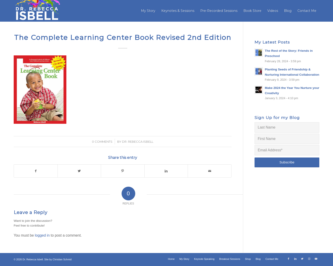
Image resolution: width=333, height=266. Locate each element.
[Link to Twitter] (302, 258)
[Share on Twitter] (79, 171)
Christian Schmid (62, 259)
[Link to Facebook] (288, 258)
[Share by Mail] (209, 171)
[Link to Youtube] (315, 258)
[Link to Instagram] (309, 258)
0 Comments (102, 141)
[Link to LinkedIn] (295, 258)
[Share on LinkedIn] (166, 171)
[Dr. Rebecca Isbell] (37, 11)
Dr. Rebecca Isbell (137, 141)
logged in (42, 235)
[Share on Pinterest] (122, 171)
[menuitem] (148, 11)
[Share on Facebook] (35, 171)
